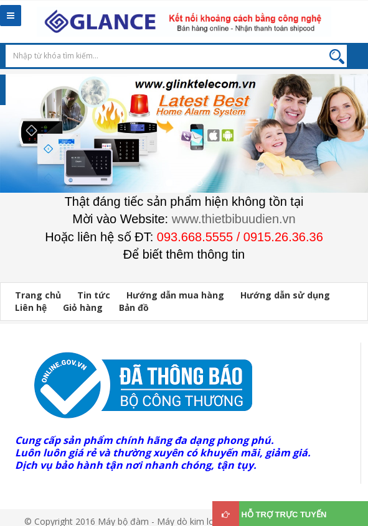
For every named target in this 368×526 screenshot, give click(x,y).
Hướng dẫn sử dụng (285, 295)
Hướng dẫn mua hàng (175, 295)
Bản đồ (134, 307)
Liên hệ (31, 307)
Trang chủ (38, 295)
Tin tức (93, 295)
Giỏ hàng (83, 307)
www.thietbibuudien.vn (234, 219)
